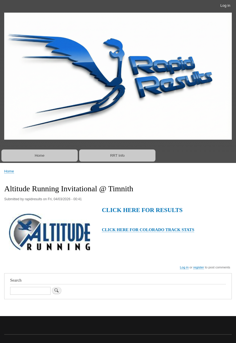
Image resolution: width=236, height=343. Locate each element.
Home (40, 155)
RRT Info (117, 155)
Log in (225, 5)
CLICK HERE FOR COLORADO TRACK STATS (148, 229)
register (198, 267)
